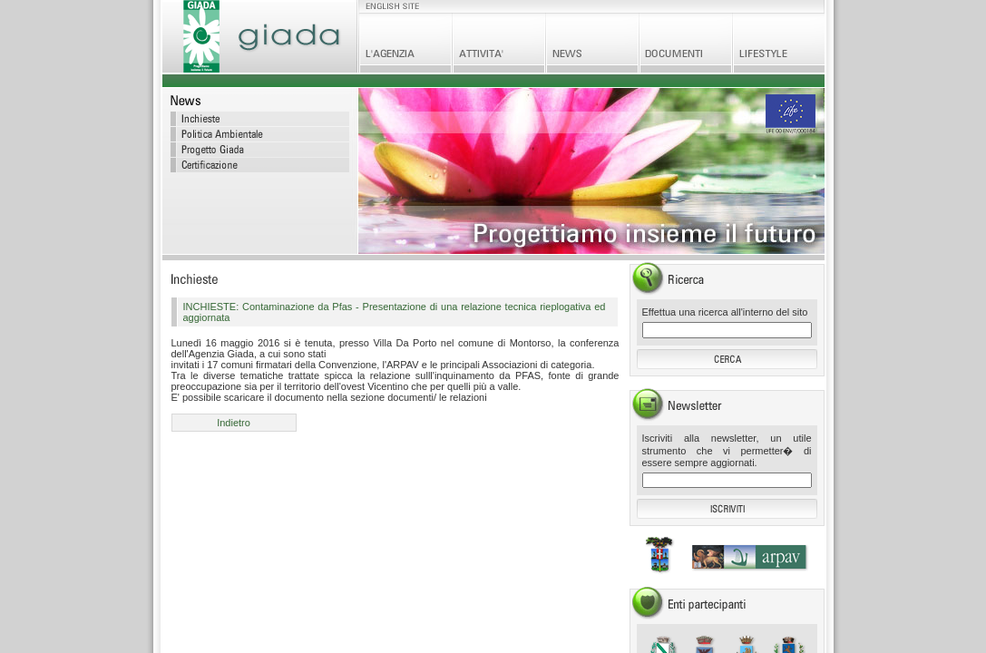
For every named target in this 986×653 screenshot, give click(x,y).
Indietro (233, 422)
